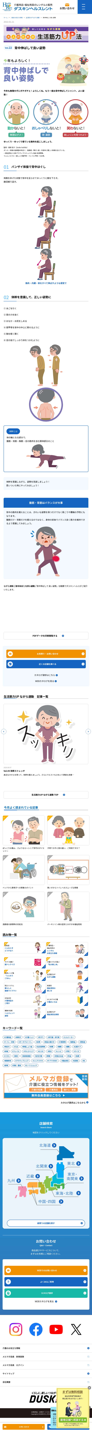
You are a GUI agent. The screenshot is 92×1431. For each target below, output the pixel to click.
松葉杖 (76, 1061)
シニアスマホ (38, 1061)
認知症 (82, 1042)
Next (88, 731)
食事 (77, 1056)
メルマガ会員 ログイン (13, 1365)
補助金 (73, 1042)
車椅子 (18, 1037)
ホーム (6, 17)
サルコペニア (29, 1051)
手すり (41, 1037)
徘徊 (6, 1051)
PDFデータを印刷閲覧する (48, 635)
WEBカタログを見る (44, 681)
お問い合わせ (24, 1427)
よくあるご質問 (47, 1281)
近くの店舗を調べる (47, 664)
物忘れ (7, 1046)
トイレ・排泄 (9, 1042)
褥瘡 (48, 1056)
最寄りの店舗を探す (46, 1223)
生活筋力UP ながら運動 (33, 17)
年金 (69, 1056)
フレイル (16, 1051)
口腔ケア (78, 1046)
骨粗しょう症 (27, 1046)
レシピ (59, 1051)
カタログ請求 (47, 1293)
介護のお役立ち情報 (17, 17)
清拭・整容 (17, 1065)
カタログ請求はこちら (44, 675)
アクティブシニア (22, 1061)
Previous (3, 731)
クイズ (77, 1051)
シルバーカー (69, 1037)
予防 (68, 1051)
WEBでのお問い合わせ (47, 1270)
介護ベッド (30, 1037)
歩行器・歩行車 (54, 1037)
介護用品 (8, 1037)
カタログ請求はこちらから (74, 1102)
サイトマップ (8, 1373)
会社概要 (6, 1382)
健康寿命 (8, 1061)
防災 (50, 1051)
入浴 (16, 1046)
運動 (68, 1046)
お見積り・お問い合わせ (47, 653)
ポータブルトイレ (25, 1042)
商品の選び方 (49, 1042)
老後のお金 (59, 1056)
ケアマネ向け (52, 1061)
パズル (7, 1056)
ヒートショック (31, 1065)
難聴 (59, 1046)
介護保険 (62, 1042)
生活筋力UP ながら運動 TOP (48, 794)
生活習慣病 (41, 1046)
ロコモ (41, 1051)
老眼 (51, 1046)
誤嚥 (6, 1065)
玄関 (38, 1042)
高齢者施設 (27, 1056)
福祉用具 (65, 1061)
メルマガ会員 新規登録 (13, 1356)
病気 (16, 1056)
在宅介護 (39, 1056)
